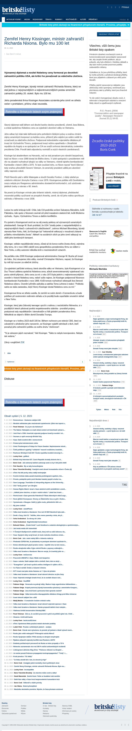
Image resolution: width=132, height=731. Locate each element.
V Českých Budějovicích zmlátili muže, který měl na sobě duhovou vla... (39, 532)
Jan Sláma (18, 686)
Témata (49, 19)
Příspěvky (93, 19)
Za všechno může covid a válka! (45, 673)
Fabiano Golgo (18, 584)
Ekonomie (5, 708)
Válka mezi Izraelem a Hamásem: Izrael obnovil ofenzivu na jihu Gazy (38, 574)
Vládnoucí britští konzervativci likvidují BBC (29, 610)
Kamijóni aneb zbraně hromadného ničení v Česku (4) (52, 469)
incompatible (29, 670)
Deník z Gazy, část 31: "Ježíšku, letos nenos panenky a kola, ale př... (38, 515)
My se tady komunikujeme (33, 466)
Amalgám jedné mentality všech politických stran (41, 663)
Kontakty (46, 708)
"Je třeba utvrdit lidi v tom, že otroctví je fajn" (30, 660)
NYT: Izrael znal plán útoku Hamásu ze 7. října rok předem (34, 571)
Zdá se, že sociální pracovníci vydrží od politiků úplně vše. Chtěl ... (49, 614)
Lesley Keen (17, 456)
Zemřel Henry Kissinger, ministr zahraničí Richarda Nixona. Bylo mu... (39, 666)
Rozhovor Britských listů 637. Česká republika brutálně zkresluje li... (38, 453)
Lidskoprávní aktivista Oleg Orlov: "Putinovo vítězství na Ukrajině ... (38, 650)
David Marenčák (20, 676)
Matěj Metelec (18, 601)
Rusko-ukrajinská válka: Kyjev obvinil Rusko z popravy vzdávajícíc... (38, 548)
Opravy (45, 711)
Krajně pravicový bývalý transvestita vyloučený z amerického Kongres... (51, 588)
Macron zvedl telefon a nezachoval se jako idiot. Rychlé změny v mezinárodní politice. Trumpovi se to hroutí (110, 332)
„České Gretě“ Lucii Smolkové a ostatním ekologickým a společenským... (52, 525)
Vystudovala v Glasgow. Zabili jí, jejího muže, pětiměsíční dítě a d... (37, 502)
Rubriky (59, 19)
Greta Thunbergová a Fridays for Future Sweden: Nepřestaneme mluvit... (40, 446)
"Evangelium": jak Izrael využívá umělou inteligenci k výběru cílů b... (38, 565)
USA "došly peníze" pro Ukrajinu (25, 486)
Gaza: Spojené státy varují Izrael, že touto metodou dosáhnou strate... (38, 535)
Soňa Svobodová (19, 519)
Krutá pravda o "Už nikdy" (23, 656)
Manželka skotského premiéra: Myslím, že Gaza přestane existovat (38, 689)
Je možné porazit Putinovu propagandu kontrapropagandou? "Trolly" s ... (40, 653)
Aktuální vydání (13, 19)
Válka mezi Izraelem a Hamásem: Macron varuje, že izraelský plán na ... (39, 551)
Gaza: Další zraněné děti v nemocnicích (27, 440)
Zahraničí (5, 706)
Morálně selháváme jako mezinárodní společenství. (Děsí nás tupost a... (39, 423)
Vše (120, 410)
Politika (23, 708)
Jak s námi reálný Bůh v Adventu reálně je (37, 538)
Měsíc (106, 410)
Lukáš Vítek (17, 627)
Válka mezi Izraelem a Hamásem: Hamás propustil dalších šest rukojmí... (39, 607)
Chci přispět (113, 186)
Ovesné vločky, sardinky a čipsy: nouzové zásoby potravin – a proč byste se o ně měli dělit (109, 365)
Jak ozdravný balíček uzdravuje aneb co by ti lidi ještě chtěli (44, 463)
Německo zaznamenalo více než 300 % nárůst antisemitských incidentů (39, 647)
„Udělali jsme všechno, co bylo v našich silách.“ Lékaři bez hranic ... (38, 492)
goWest (26, 456)
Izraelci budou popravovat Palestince (109, 382)
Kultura (4, 711)
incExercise (27, 555)
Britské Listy (110, 708)
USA (9, 353)
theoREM (26, 581)
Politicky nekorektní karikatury (104, 267)
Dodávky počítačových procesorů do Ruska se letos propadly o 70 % (38, 643)
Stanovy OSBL (67, 706)
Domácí (23, 706)
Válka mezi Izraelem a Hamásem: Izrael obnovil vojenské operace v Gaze (39, 604)
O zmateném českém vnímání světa (37, 601)
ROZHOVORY (38, 19)
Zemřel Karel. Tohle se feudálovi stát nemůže (43, 676)
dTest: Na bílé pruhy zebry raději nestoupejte (29, 473)
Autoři (83, 19)
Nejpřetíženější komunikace (37, 522)
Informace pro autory (69, 711)
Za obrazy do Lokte (34, 519)
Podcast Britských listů (102, 200)
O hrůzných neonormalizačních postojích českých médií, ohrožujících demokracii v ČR (109, 398)
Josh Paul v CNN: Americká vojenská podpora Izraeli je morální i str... (38, 433)
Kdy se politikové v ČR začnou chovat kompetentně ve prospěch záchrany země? (110, 468)
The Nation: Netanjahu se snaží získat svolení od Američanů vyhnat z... (39, 430)
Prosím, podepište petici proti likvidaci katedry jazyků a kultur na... (37, 479)
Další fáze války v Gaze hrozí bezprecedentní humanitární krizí (37, 679)
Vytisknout (10, 362)
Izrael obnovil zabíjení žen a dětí (25, 597)
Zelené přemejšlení (30, 686)
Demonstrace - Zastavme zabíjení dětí (27, 420)
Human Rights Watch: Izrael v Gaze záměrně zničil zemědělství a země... (39, 489)
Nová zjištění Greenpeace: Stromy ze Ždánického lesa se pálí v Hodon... (39, 499)
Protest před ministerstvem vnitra (25, 443)
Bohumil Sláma (19, 525)
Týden (98, 410)
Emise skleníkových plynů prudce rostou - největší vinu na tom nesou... (39, 545)
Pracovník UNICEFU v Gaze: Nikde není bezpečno (31, 558)
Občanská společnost (9, 713)
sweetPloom (27, 509)
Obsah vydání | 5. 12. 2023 (18, 416)
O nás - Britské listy (49, 706)
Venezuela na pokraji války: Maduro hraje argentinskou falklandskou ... (51, 584)
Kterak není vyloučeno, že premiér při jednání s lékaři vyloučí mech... (47, 630)
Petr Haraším (18, 466)
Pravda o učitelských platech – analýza (37, 627)
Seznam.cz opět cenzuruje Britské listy (27, 436)
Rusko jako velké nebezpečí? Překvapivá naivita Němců (33, 633)
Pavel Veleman (18, 427)
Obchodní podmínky (50, 716)
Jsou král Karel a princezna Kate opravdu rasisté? (43, 591)
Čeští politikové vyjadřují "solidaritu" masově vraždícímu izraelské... (38, 450)
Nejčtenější (71, 19)
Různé (23, 713)
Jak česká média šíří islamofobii (25, 528)
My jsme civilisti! (19, 505)
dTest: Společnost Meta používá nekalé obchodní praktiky (34, 624)
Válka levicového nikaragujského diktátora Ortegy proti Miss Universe (50, 594)
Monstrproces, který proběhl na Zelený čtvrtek (110, 375)
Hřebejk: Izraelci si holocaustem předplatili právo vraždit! (108, 341)
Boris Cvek (17, 463)
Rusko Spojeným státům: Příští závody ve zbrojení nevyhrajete (36, 637)
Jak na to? (97, 215)
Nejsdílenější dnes (98, 420)
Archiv (27, 19)
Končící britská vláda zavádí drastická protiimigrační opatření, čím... (38, 476)
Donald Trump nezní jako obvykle (107, 349)
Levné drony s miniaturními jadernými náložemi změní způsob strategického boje (110, 356)
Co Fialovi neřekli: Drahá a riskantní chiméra (29, 568)
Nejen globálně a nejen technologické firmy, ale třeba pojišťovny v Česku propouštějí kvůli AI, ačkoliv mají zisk (110, 321)
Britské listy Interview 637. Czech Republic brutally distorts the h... (37, 460)
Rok (113, 410)
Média (23, 711)
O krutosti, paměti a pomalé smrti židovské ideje (109, 389)
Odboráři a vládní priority (32, 683)
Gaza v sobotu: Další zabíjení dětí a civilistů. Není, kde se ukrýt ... (37, 561)
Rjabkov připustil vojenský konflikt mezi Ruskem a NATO (34, 640)
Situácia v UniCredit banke (23, 617)
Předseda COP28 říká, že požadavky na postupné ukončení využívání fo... (40, 541)
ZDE (22, 342)
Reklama (46, 713)
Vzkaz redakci (67, 708)
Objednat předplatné (109, 34)
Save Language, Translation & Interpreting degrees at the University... (38, 482)
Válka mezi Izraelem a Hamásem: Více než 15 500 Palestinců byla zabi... (39, 512)
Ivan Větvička (107, 352)
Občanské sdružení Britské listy (26, 725)
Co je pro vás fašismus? (34, 427)
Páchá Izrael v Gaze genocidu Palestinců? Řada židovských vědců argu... (40, 496)
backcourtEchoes (29, 620)
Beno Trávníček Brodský (22, 469)
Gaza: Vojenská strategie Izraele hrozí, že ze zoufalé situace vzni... (37, 578)
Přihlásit (124, 7)
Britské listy (20, 11)
